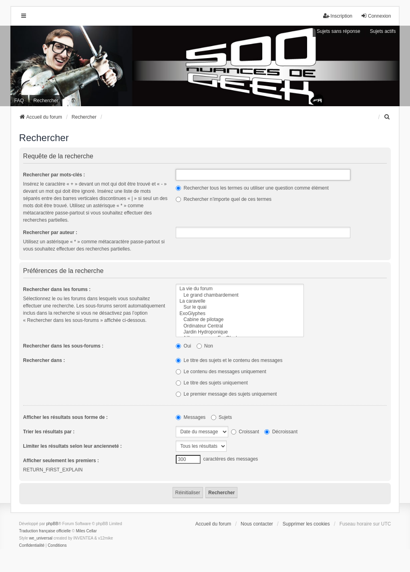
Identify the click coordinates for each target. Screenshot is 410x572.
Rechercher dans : (44, 360)
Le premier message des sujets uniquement (226, 394)
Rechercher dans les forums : (57, 289)
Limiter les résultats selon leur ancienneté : (72, 446)
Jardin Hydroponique (240, 332)
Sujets (221, 417)
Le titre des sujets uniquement (211, 383)
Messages (190, 417)
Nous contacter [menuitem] (257, 524)
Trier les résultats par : (49, 432)
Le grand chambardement (240, 295)
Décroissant (280, 432)
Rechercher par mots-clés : (54, 175)
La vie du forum (240, 289)
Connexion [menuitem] (376, 16)
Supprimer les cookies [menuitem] (306, 524)
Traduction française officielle (45, 531)
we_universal (40, 538)
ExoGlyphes (240, 314)
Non (205, 346)
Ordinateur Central (240, 326)
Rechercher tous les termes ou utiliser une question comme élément (252, 188)
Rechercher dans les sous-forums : (63, 346)
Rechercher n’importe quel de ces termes (223, 199)
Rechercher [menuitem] (46, 100)
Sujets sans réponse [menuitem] (338, 31)
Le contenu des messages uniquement (221, 371)
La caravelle (240, 301)
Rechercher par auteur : (50, 232)
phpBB (52, 523)
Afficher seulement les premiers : (61, 460)
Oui (183, 346)
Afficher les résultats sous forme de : (65, 417)
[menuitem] (387, 117)
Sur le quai (240, 307)
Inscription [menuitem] (337, 16)
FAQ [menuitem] (19, 100)
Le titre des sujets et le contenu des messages (229, 360)
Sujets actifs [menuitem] (383, 31)
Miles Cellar (86, 531)
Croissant (245, 432)
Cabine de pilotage (240, 320)
